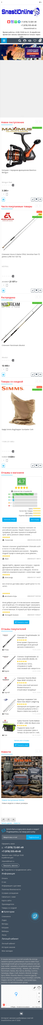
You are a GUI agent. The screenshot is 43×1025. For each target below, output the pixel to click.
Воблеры (5, 931)
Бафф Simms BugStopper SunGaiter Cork (17, 429)
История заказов (8, 947)
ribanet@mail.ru (30, 28)
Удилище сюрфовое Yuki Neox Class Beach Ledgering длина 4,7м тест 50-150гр (28, 701)
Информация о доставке (11, 886)
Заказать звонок (10, 865)
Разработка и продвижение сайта (16, 870)
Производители (8, 904)
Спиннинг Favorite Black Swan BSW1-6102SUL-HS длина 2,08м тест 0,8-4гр (26, 680)
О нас (4, 882)
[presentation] (36, 121)
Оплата (5, 878)
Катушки (5, 927)
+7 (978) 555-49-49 (26, 25)
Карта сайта (6, 900)
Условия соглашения (10, 893)
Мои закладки (7, 951)
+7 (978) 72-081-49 (21, 21)
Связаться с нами (9, 897)
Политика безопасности (11, 889)
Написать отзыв (9, 520)
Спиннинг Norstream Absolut (13, 345)
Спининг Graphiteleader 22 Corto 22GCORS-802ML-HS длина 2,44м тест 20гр (28, 658)
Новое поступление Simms (13, 800)
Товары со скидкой (9, 908)
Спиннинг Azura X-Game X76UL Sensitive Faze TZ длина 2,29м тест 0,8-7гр (21, 255)
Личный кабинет (8, 943)
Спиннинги (6, 916)
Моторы (5, 924)
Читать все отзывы (21, 740)
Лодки (4, 920)
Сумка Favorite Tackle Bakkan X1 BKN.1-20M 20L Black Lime (28, 722)
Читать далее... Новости (10, 823)
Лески (4, 935)
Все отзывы (35, 520)
